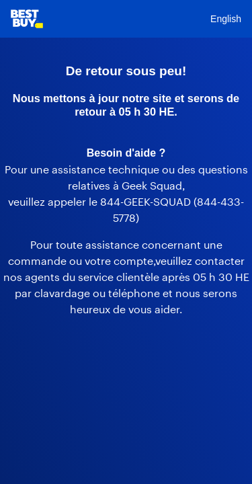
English (225, 18)
